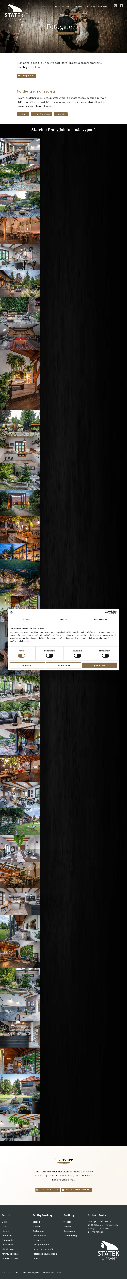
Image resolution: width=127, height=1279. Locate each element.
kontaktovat (42, 67)
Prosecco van (39, 1240)
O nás (4, 1226)
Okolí (4, 1221)
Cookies (57, 1272)
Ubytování (7, 1235)
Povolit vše (99, 665)
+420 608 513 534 (49, 1190)
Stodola (36, 1221)
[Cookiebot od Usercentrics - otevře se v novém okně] (106, 612)
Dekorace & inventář (43, 1249)
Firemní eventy (78, 6)
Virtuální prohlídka (11, 1258)
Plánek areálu (8, 1249)
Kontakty (102, 6)
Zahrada (61, 114)
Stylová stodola (41, 114)
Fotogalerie (27, 75)
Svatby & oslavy (61, 6)
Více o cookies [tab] (100, 619)
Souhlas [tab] (26, 619)
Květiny (23, 114)
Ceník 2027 (38, 1258)
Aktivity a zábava (10, 1253)
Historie (5, 1231)
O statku (46, 6)
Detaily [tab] (63, 619)
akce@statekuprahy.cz (77, 1190)
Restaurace (38, 1231)
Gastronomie (39, 1235)
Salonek (67, 1226)
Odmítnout (27, 665)
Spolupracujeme (41, 1244)
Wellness (91, 6)
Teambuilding (70, 1235)
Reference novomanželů (45, 1253)
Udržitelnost (8, 1244)
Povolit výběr (63, 665)
